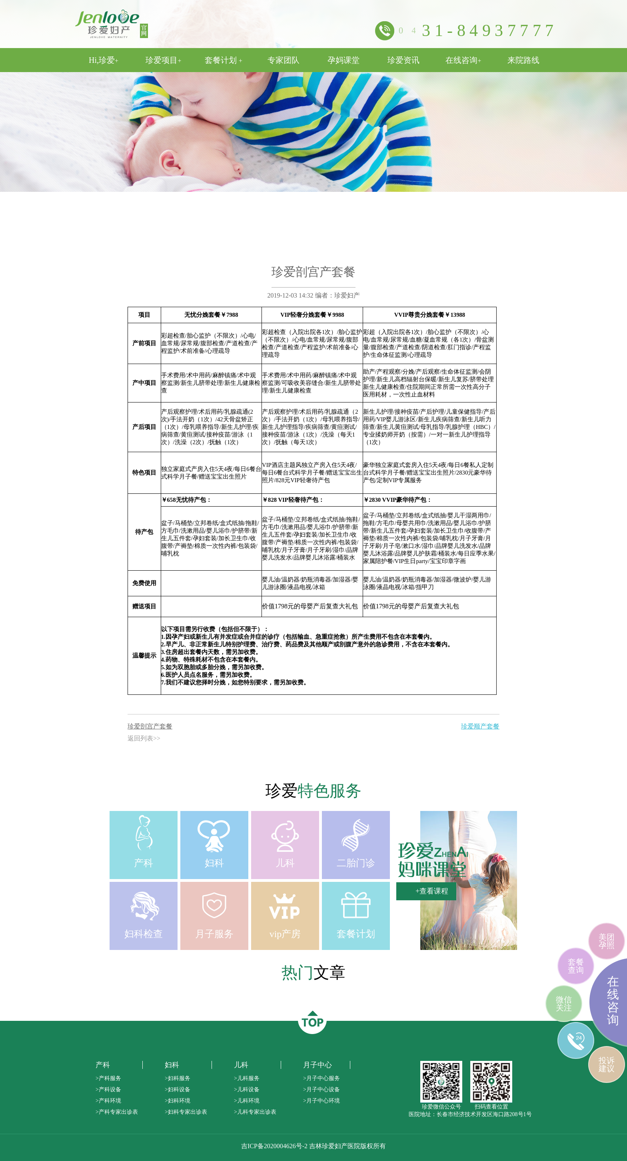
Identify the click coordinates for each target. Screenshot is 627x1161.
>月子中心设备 (321, 1090)
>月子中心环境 (321, 1101)
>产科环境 (108, 1101)
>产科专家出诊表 (117, 1112)
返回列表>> (144, 738)
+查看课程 (431, 891)
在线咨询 (463, 60)
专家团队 (284, 60)
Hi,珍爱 (103, 60)
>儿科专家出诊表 (255, 1112)
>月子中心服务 (321, 1078)
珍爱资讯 (403, 60)
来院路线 (523, 60)
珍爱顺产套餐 (480, 726)
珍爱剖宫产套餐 (150, 726)
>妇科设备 (177, 1090)
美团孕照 (607, 941)
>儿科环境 (247, 1101)
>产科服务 (108, 1078)
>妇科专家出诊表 (186, 1112)
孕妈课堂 (343, 60)
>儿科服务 (247, 1078)
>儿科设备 (247, 1090)
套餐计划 (223, 60)
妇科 (172, 1065)
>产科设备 (108, 1090)
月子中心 (317, 1065)
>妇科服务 (177, 1078)
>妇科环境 (177, 1101)
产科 (103, 1065)
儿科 (241, 1065)
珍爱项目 (163, 60)
